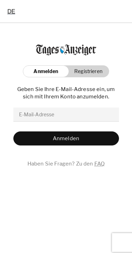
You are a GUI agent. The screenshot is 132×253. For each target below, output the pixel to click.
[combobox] (11, 11)
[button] (86, 71)
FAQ (99, 164)
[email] (66, 115)
